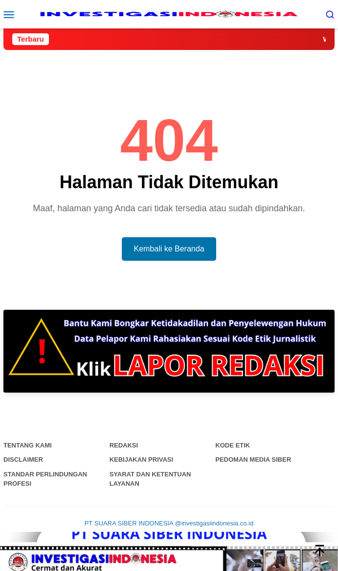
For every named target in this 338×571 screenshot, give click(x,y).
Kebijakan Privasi (142, 459)
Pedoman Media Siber (253, 459)
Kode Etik (232, 445)
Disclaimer (23, 459)
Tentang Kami (27, 445)
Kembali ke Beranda (169, 249)
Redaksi (124, 445)
